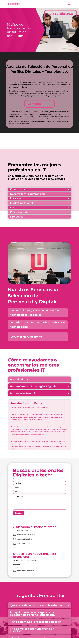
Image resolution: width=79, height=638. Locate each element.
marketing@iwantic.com (24, 534)
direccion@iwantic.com (23, 539)
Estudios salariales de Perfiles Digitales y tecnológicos (37, 324)
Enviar (18, 513)
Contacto (34, 103)
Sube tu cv (17, 564)
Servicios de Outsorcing (26, 336)
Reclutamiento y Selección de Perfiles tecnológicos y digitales (35, 312)
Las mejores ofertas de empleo (24, 560)
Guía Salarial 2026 (60, 13)
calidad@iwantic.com (22, 543)
